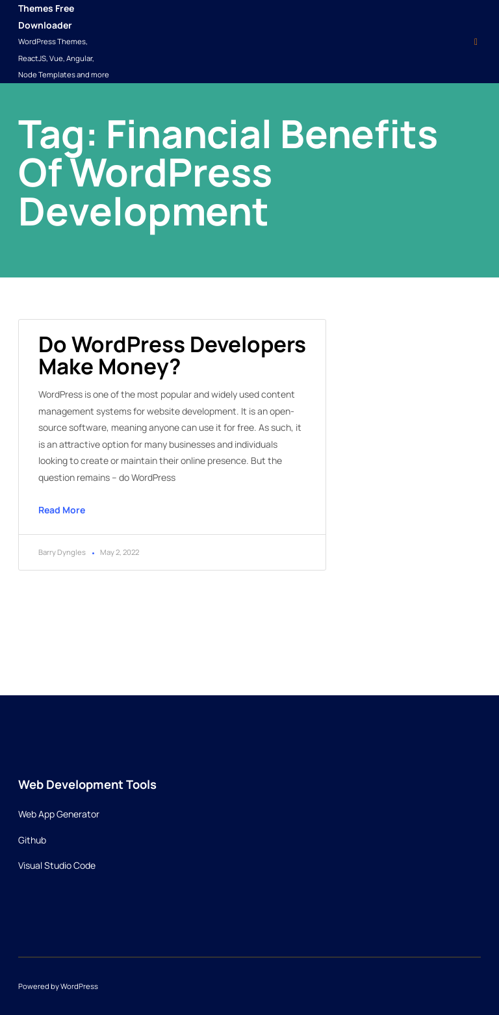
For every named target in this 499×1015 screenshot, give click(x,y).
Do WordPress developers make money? (172, 354)
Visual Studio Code (57, 865)
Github (32, 840)
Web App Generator (58, 814)
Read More (61, 510)
